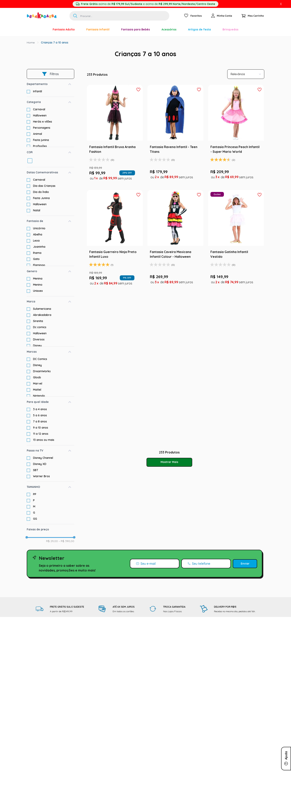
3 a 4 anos (40, 409)
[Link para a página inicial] (31, 42)
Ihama (37, 253)
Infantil (37, 91)
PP (34, 494)
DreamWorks (42, 371)
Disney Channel (43, 458)
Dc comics (39, 327)
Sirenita (38, 321)
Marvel (37, 383)
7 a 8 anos (40, 421)
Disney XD (39, 464)
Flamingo (39, 265)
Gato (36, 259)
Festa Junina (41, 198)
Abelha (37, 234)
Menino (37, 284)
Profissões (40, 146)
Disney (37, 345)
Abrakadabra (42, 315)
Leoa (36, 240)
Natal (36, 210)
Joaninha (39, 246)
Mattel (37, 389)
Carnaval (39, 109)
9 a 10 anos (40, 427)
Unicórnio (39, 228)
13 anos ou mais (43, 440)
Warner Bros (41, 476)
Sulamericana (42, 309)
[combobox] (119, 16)
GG (35, 518)
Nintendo (39, 396)
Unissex (38, 291)
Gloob (37, 377)
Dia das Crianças (44, 186)
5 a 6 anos (40, 415)
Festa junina (41, 140)
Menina (37, 278)
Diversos (39, 339)
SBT (35, 470)
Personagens (41, 127)
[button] (50, 84)
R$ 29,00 (52, 541)
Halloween (40, 115)
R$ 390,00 (66, 541)
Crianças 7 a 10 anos (54, 42)
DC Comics (40, 359)
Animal (37, 134)
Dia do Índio (41, 192)
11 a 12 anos (40, 433)
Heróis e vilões (42, 121)
